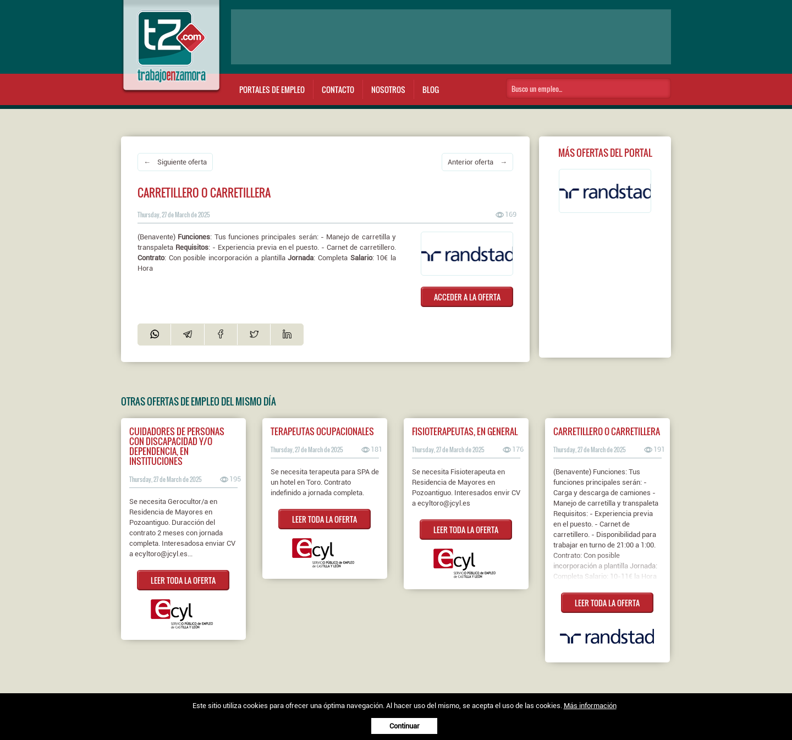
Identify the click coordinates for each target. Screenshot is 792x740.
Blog (430, 89)
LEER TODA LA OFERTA (183, 580)
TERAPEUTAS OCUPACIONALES (322, 431)
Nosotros (388, 89)
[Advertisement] (451, 36)
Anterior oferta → (477, 162)
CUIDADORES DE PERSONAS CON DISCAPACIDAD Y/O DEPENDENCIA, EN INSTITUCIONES (176, 446)
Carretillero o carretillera (606, 431)
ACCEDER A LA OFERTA (467, 297)
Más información (590, 705)
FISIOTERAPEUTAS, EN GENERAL (465, 431)
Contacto (338, 89)
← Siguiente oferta (175, 162)
